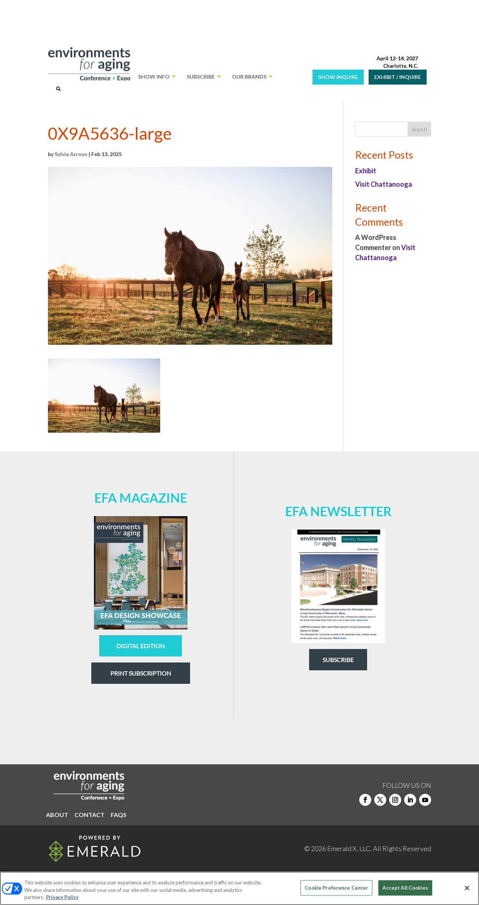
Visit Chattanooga (383, 184)
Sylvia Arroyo (71, 154)
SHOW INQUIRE (338, 77)
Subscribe (338, 659)
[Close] (467, 888)
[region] (239, 888)
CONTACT (89, 815)
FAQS (118, 815)
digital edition (140, 645)
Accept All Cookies (405, 887)
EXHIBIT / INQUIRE (397, 77)
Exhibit (365, 171)
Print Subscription (140, 673)
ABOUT (57, 815)
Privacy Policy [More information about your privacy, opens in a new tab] (62, 897)
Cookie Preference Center (336, 887)
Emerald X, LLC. (349, 848)
